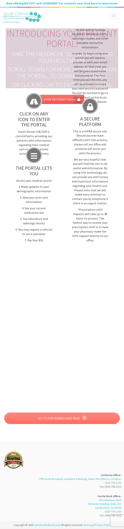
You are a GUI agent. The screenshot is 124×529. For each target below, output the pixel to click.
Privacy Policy (103, 525)
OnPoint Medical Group (47, 525)
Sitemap (88, 525)
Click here (90, 3)
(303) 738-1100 (113, 482)
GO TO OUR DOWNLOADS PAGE (62, 418)
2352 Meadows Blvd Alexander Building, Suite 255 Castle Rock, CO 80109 (104, 503)
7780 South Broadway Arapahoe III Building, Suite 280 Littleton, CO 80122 (79, 479)
